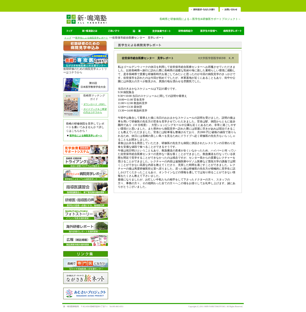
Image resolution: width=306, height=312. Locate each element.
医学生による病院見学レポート (91, 37)
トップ (67, 37)
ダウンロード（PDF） (94, 104)
